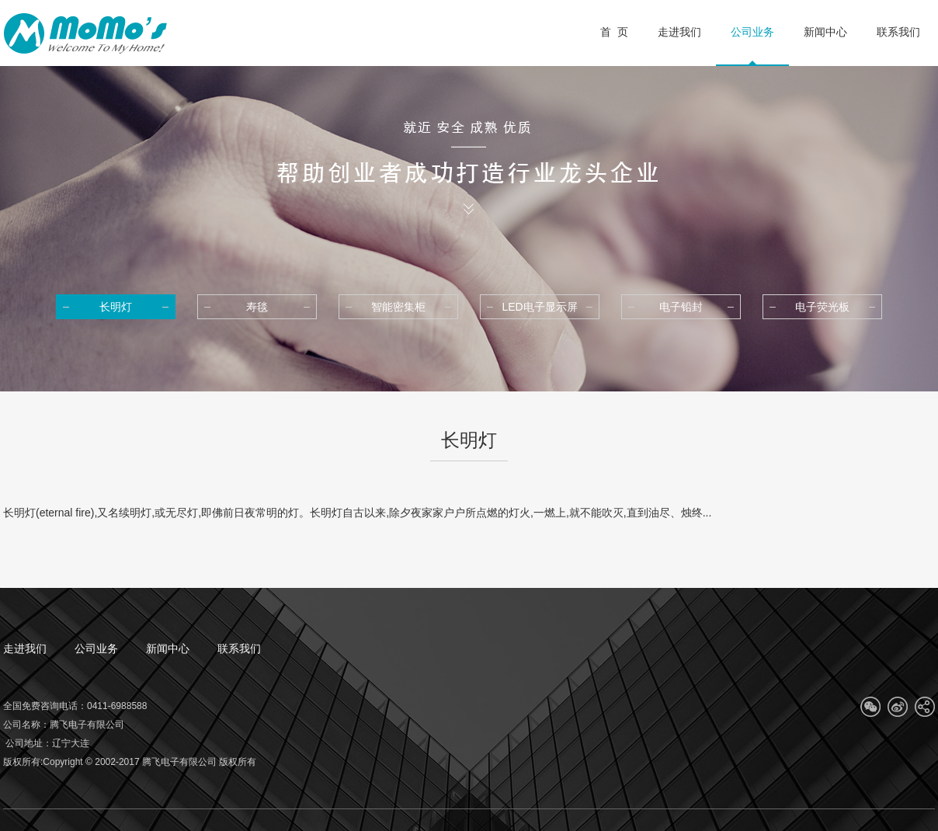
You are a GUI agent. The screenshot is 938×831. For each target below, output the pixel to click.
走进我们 (25, 648)
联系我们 (239, 648)
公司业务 (96, 648)
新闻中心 (167, 648)
